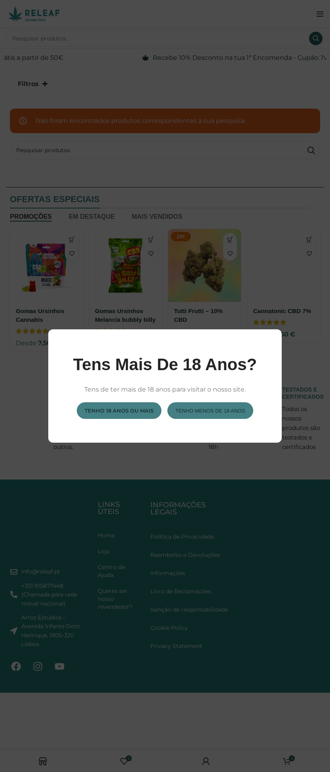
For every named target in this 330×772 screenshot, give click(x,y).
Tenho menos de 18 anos (210, 410)
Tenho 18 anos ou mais (119, 410)
